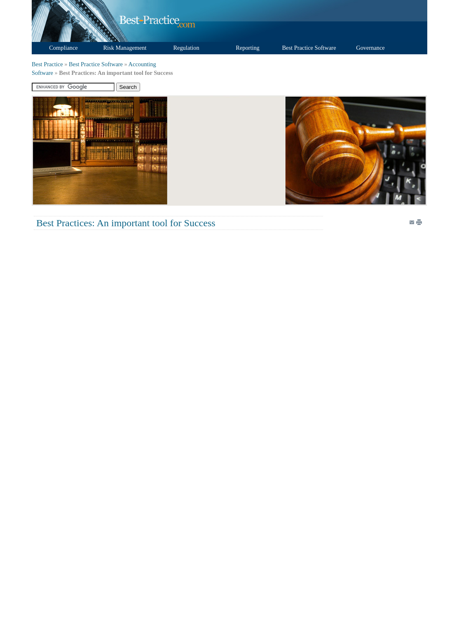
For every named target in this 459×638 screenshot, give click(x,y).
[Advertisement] (226, 150)
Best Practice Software (96, 64)
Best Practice (47, 64)
